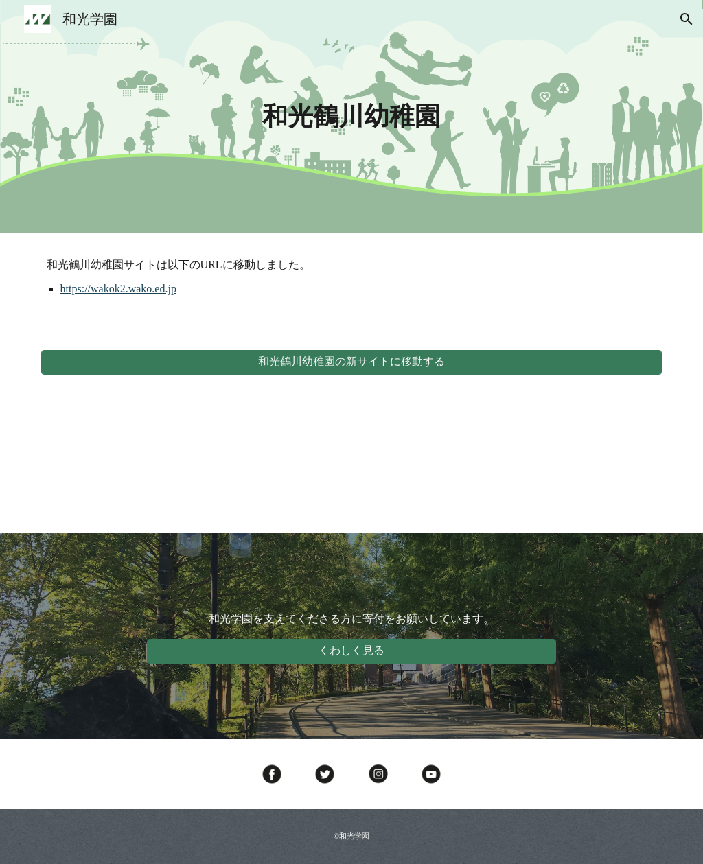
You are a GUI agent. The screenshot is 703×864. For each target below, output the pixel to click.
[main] (351, 116)
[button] (686, 19)
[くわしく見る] (351, 651)
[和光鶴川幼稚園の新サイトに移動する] (352, 362)
